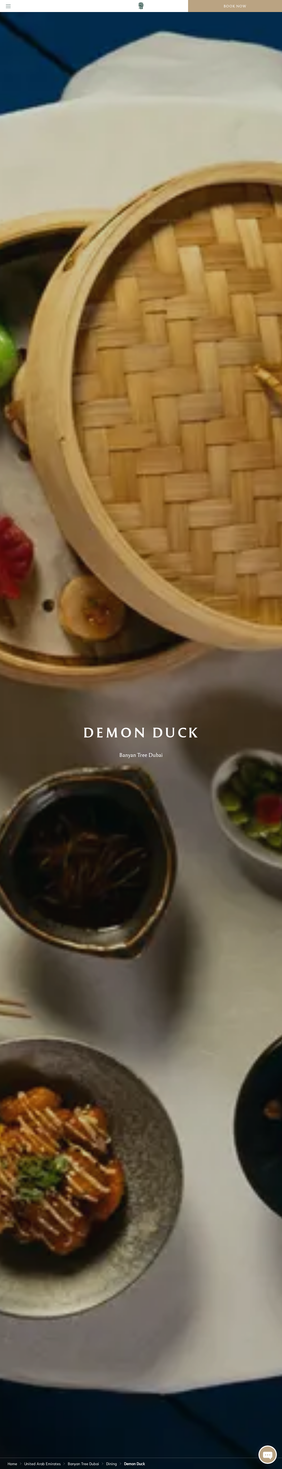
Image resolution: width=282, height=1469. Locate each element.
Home (12, 1463)
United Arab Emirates (42, 1463)
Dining (111, 1463)
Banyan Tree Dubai (83, 1463)
